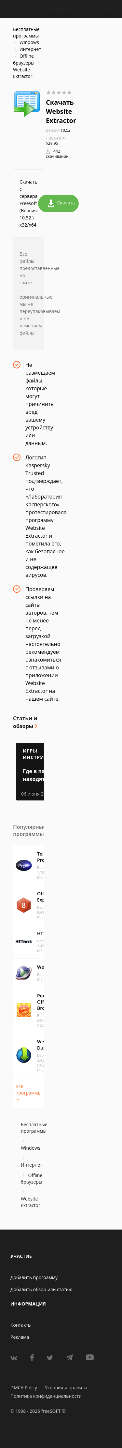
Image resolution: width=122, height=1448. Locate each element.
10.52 (58, 130)
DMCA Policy (23, 1387)
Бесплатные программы (26, 32)
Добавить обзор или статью (41, 1289)
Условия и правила (66, 1387)
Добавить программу (34, 1277)
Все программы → (28, 1092)
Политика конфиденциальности (46, 1396)
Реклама (19, 1337)
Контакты (21, 1325)
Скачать (61, 203)
